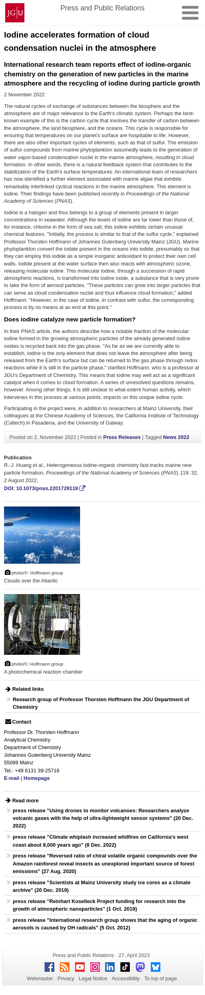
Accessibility (126, 978)
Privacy (65, 978)
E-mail (11, 778)
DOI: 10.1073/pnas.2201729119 (41, 488)
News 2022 (176, 437)
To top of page (160, 978)
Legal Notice (93, 978)
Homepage (37, 778)
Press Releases (122, 437)
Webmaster (40, 978)
